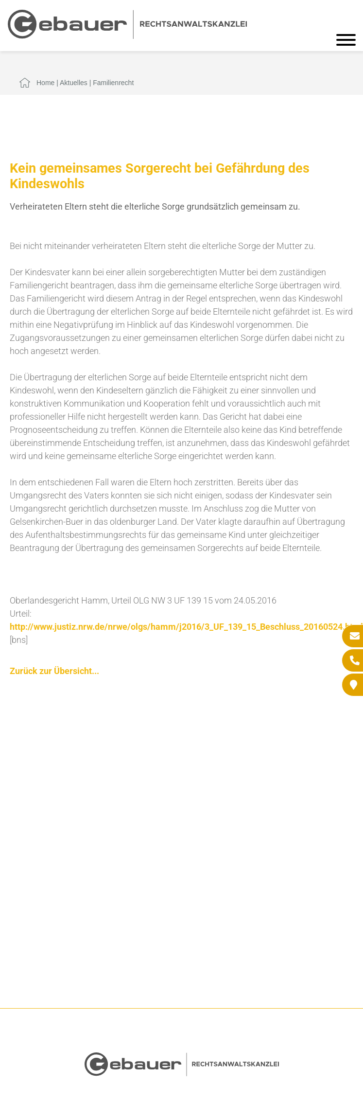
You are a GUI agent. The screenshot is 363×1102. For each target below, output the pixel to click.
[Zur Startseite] (127, 36)
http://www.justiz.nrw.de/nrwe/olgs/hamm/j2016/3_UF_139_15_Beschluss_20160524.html (186, 627)
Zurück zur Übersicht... (54, 671)
